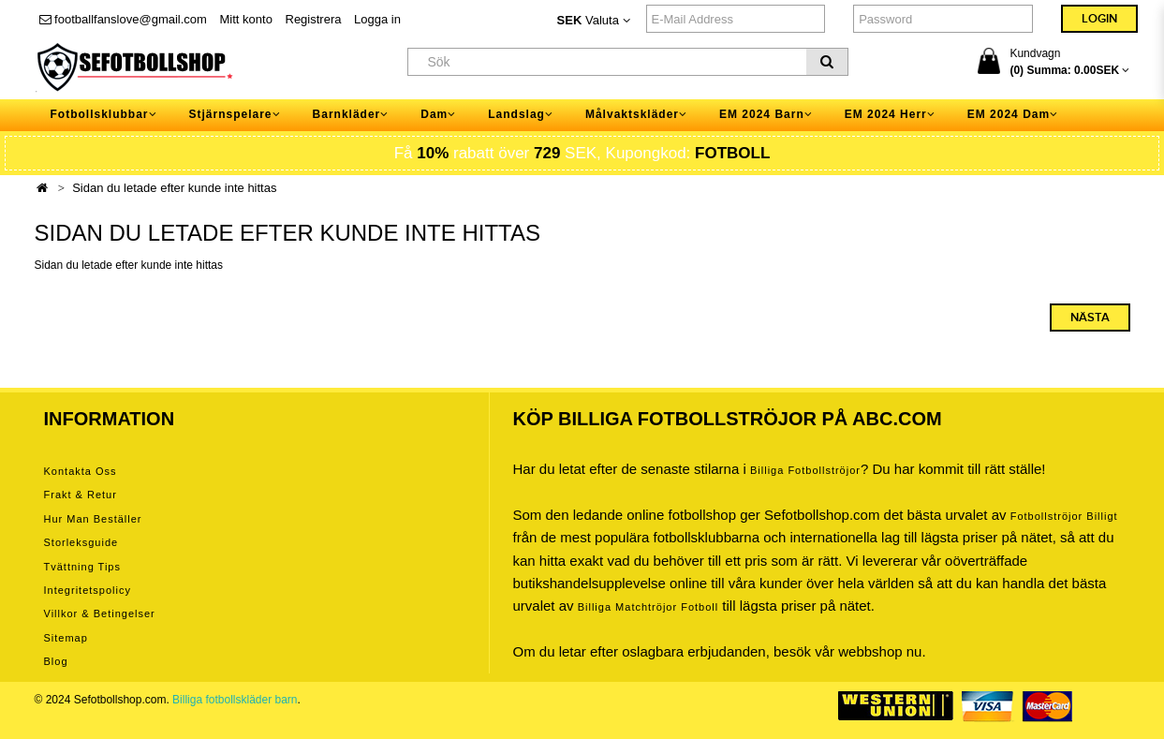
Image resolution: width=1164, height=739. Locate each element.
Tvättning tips (82, 566)
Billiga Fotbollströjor (805, 470)
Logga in (377, 19)
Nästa (1090, 317)
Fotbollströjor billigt (1064, 516)
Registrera (314, 19)
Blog (56, 661)
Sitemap (66, 637)
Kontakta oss (80, 471)
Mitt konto (246, 19)
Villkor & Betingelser (99, 613)
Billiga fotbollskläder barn (234, 699)
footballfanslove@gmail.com (123, 19)
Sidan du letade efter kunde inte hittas (174, 188)
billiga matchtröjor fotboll (648, 607)
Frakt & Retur (80, 494)
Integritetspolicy (87, 590)
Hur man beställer (93, 519)
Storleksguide (81, 542)
